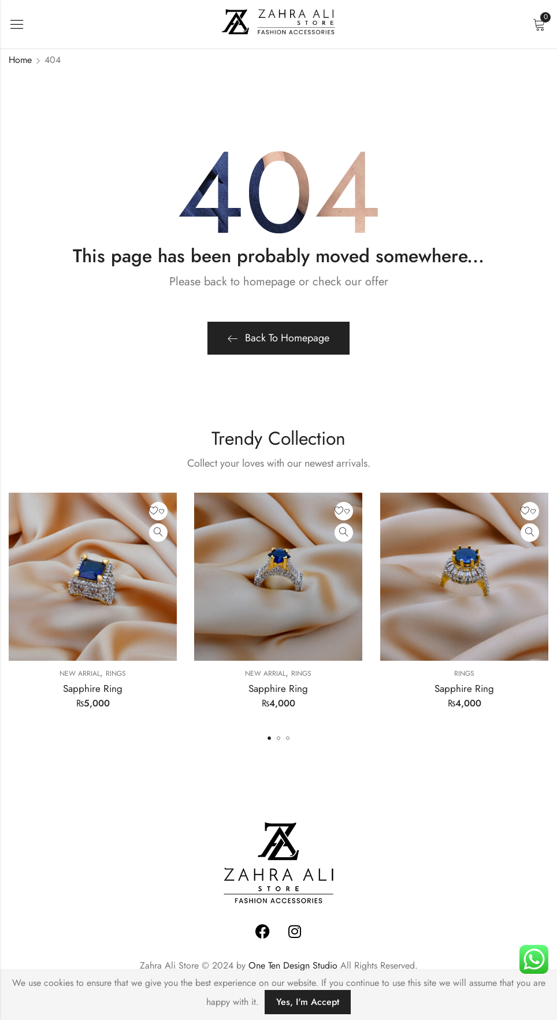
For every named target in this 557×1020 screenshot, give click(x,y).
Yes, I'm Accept (307, 1001)
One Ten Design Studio (292, 965)
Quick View (158, 532)
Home (20, 59)
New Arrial (80, 673)
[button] (269, 738)
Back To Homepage (278, 337)
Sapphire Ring (92, 688)
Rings (116, 673)
